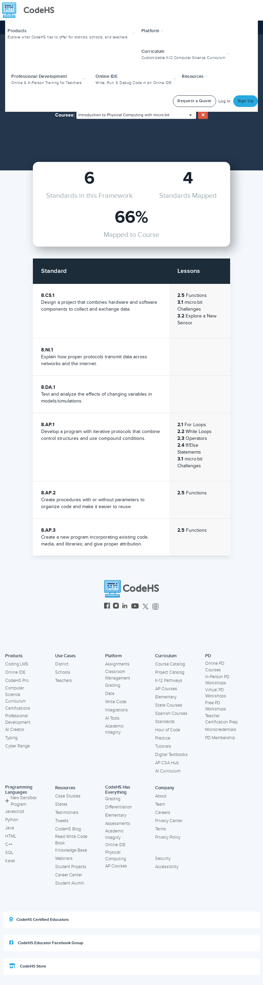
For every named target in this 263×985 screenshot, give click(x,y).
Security (163, 858)
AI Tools (112, 718)
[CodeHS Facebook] (107, 607)
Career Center (68, 875)
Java (9, 828)
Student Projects (70, 866)
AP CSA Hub (167, 763)
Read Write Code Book (71, 840)
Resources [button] (195, 76)
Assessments (117, 823)
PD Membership (220, 738)
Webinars (64, 858)
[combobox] (136, 115)
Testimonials (66, 812)
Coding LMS (16, 664)
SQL (9, 852)
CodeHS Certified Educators (39, 919)
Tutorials (163, 746)
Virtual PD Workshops (215, 693)
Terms (160, 829)
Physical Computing (115, 856)
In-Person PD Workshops (217, 680)
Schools (62, 672)
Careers (162, 812)
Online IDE (15, 672)
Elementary (165, 697)
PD (208, 655)
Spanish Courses (171, 713)
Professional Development (17, 719)
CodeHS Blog (68, 829)
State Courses (168, 705)
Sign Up (246, 101)
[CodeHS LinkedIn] (125, 607)
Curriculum (166, 655)
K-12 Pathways (168, 680)
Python (11, 819)
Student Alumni (69, 883)
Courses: (65, 115)
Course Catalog (170, 664)
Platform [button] (152, 31)
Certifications (17, 708)
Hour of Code (167, 730)
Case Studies (67, 796)
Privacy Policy (167, 837)
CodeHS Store (27, 966)
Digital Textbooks (171, 754)
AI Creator (14, 729)
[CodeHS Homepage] (31, 10)
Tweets (61, 821)
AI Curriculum (167, 771)
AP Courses (166, 689)
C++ (8, 844)
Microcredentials (220, 729)
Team (160, 804)
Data (109, 693)
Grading (112, 685)
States (61, 804)
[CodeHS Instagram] (116, 607)
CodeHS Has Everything (117, 790)
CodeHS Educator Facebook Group (46, 943)
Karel (10, 861)
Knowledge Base (71, 850)
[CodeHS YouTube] (135, 607)
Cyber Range (17, 746)
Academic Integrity (114, 729)
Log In (224, 101)
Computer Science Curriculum (15, 694)
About (160, 796)
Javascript (14, 811)
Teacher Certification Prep (221, 719)
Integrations (116, 710)
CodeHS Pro (16, 680)
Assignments (117, 664)
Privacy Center (169, 821)
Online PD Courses (214, 667)
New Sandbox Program (21, 801)
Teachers (63, 680)
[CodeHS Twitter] (145, 607)
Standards (165, 721)
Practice (162, 738)
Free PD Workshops (215, 706)
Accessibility (166, 866)
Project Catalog (169, 672)
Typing (11, 738)
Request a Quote (194, 101)
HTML (10, 836)
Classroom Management (117, 675)
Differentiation (118, 807)
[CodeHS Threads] (155, 607)
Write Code (115, 702)
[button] (72, 33)
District (61, 664)
